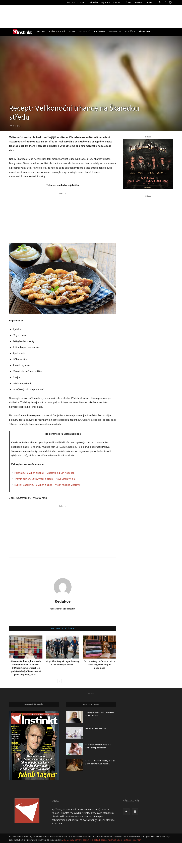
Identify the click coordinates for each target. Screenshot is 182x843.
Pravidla (138, 2)
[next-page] (65, 681)
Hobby (72, 31)
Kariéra (149, 2)
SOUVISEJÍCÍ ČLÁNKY (62, 628)
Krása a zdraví (57, 31)
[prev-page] (59, 681)
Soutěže (130, 31)
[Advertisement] (91, 16)
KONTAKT (117, 2)
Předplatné (144, 31)
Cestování (84, 31)
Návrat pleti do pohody (95, 729)
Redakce (63, 601)
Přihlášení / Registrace (100, 2)
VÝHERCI (128, 2)
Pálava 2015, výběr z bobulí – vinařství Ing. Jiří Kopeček (44, 472)
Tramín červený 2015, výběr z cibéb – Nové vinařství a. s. (45, 478)
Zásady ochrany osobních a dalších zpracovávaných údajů (94, 839)
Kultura (41, 31)
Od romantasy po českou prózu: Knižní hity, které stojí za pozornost (99, 664)
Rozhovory (115, 31)
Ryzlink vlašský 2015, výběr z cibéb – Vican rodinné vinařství (47, 484)
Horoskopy (99, 31)
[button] (159, 2)
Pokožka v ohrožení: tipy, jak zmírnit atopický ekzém (97, 746)
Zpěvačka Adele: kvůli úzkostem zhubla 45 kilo (99, 714)
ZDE (64, 839)
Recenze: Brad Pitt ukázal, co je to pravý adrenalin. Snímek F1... (100, 762)
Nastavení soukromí (132, 839)
